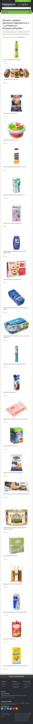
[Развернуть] (29, 12)
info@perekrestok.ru (9, 697)
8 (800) (23, 4)
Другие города (16, 684)
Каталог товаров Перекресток (16, 687)
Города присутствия (17, 683)
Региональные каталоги (11, 17)
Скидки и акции (23, 1)
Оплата (3, 684)
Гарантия (3, 686)
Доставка (4, 683)
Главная (4, 17)
